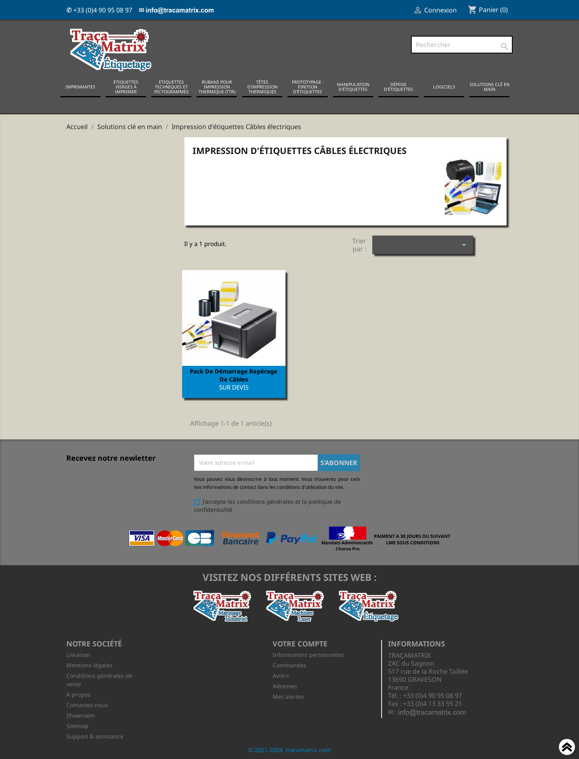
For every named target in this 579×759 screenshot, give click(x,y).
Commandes (289, 664)
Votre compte (300, 643)
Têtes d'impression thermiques (262, 86)
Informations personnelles (308, 653)
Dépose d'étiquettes (398, 86)
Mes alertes (288, 695)
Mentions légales (89, 664)
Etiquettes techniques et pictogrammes (171, 86)
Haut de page (567, 748)
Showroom (80, 714)
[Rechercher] (462, 44)
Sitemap (77, 724)
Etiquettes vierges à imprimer (125, 86)
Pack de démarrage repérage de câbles (233, 375)
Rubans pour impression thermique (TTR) (217, 86)
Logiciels (444, 86)
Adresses (285, 685)
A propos (78, 693)
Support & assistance (94, 735)
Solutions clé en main (489, 86)
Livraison (78, 653)
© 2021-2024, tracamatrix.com (289, 749)
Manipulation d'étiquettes (353, 86)
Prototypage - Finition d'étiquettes (308, 86)
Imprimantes (80, 86)
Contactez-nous (87, 704)
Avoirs (281, 674)
